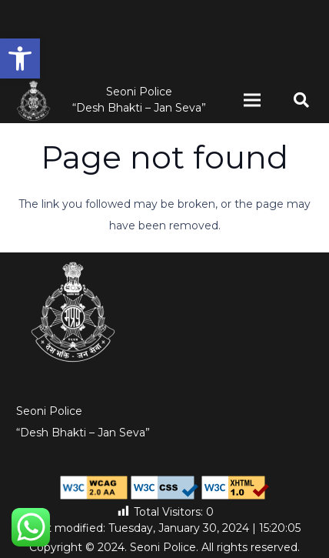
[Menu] (252, 100)
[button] (20, 58)
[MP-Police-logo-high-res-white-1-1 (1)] (34, 100)
